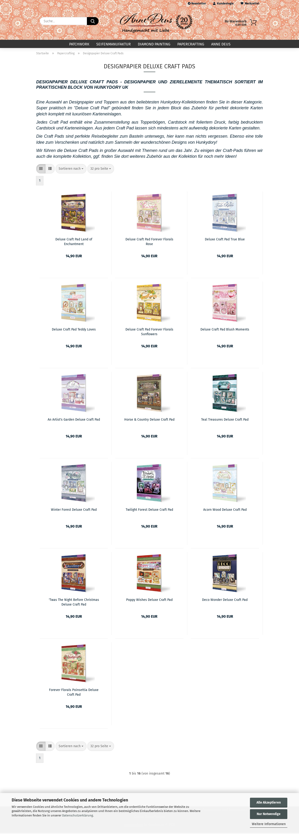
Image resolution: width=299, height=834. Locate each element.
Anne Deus (221, 44)
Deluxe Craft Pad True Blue (225, 240)
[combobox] (71, 170)
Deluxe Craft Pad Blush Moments (224, 331)
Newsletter (197, 3)
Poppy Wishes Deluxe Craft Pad (149, 601)
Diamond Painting (154, 44)
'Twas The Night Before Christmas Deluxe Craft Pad (74, 603)
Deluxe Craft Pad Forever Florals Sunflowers (149, 333)
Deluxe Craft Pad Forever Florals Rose (149, 242)
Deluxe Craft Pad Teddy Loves (74, 331)
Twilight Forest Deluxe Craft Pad (149, 511)
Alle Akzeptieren (268, 803)
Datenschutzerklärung (77, 815)
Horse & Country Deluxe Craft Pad (149, 421)
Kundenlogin (223, 3)
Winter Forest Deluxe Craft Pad (74, 511)
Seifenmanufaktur (113, 44)
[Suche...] (93, 21)
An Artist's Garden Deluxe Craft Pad (74, 421)
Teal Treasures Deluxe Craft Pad (225, 421)
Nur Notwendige (269, 814)
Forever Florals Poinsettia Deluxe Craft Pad (74, 693)
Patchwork (79, 44)
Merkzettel (250, 3)
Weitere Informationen (269, 824)
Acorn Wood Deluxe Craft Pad (225, 511)
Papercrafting (190, 44)
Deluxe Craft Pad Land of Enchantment (73, 242)
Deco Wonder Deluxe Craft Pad (225, 601)
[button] (41, 170)
